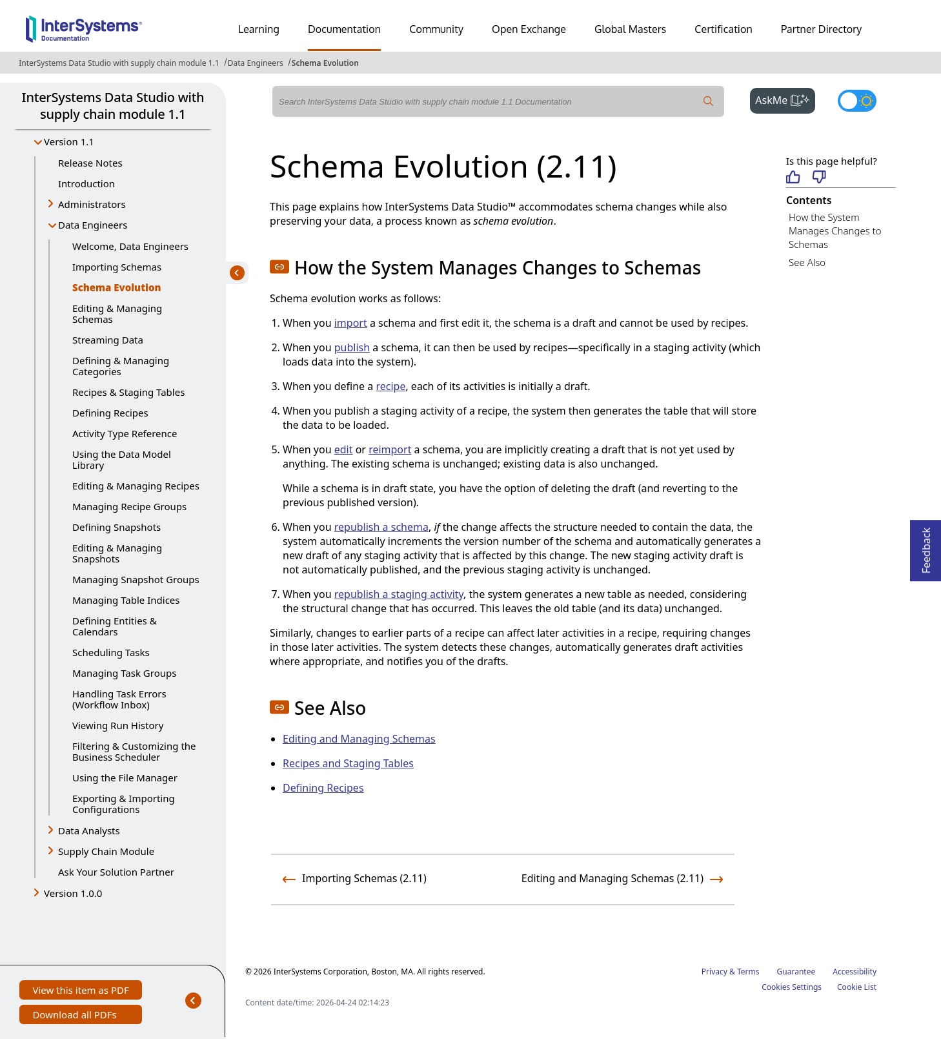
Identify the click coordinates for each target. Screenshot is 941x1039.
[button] (279, 266)
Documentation (344, 29)
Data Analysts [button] (89, 830)
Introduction (86, 183)
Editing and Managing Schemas (359, 739)
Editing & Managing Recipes (135, 485)
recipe (390, 386)
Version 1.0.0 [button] (73, 893)
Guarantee (796, 971)
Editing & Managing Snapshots (117, 553)
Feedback (926, 546)
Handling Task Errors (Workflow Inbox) (119, 699)
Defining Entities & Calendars (114, 626)
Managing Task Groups (124, 672)
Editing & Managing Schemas (117, 313)
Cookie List (856, 987)
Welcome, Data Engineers (130, 246)
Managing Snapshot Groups (135, 579)
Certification (723, 29)
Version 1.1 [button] (69, 141)
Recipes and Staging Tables (348, 763)
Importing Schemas (116, 266)
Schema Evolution (325, 62)
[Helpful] (793, 177)
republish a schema (381, 527)
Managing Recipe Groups (129, 506)
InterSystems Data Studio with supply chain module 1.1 (119, 62)
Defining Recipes (110, 412)
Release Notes (90, 162)
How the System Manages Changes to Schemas (835, 231)
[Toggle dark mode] (857, 101)
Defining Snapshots (116, 526)
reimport (390, 449)
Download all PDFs (75, 1016)
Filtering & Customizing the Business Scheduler (134, 751)
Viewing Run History (117, 725)
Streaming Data (107, 339)
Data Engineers (255, 62)
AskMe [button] (785, 99)
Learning (258, 29)
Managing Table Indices (126, 599)
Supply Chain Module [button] (106, 851)
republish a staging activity (398, 594)
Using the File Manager (124, 777)
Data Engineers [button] (92, 224)
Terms (748, 971)
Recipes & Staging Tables (128, 392)
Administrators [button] (92, 204)
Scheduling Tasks (111, 652)
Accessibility (854, 971)
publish (352, 347)
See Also (807, 262)
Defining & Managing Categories (120, 366)
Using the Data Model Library (121, 459)
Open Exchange (529, 29)
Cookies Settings (792, 987)
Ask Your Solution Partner (116, 871)
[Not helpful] (819, 177)
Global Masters (630, 29)
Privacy (714, 971)
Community (436, 29)
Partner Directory (821, 29)
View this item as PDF (80, 991)
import (350, 323)
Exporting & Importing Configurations (123, 804)
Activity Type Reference (124, 433)
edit (343, 449)
